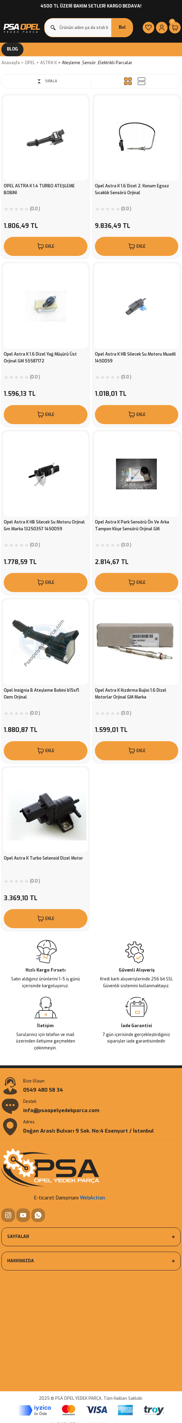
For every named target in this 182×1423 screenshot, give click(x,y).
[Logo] (21, 27)
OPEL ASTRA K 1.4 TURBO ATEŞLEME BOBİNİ (39, 189)
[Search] (88, 27)
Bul (122, 27)
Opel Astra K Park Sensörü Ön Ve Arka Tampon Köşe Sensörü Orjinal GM (132, 525)
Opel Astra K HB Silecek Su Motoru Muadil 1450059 (135, 357)
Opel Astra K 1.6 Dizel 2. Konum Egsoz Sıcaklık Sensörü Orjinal (132, 189)
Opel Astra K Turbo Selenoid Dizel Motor (43, 858)
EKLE (45, 246)
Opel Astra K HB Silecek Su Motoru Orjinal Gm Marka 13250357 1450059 (44, 525)
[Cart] (175, 27)
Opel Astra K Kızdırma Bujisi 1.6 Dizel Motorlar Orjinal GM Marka (130, 694)
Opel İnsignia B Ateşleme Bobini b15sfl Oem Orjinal (41, 694)
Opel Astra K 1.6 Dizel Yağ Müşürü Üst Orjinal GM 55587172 (40, 357)
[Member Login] (162, 27)
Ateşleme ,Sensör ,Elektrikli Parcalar (97, 63)
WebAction (92, 1198)
